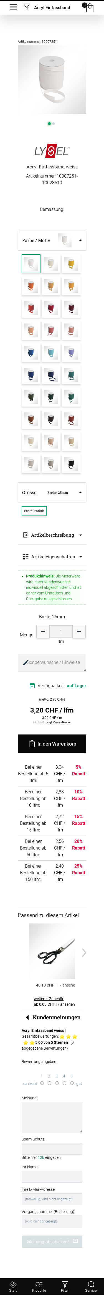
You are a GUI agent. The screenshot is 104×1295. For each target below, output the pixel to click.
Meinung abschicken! (52, 1241)
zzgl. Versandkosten (59, 722)
